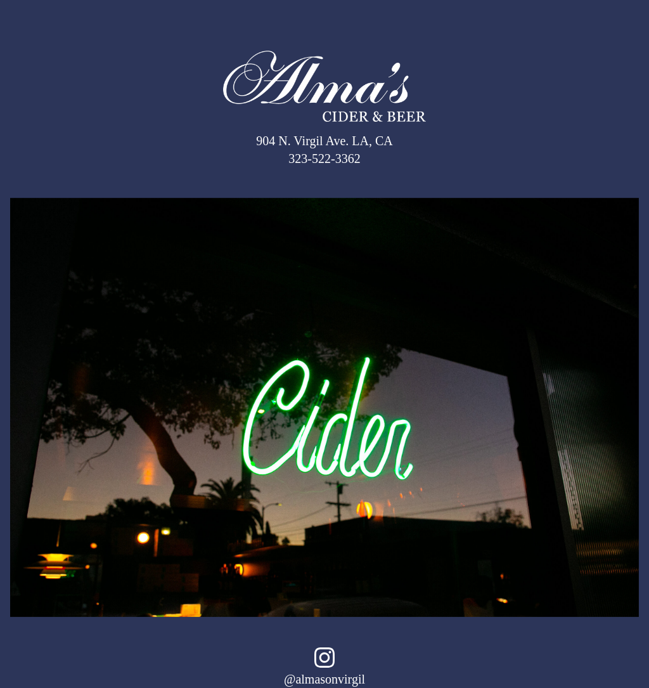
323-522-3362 (324, 159)
